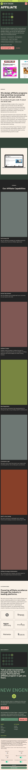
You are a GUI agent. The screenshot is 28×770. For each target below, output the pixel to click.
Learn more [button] (14, 765)
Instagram (16, 729)
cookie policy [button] (20, 743)
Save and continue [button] (14, 767)
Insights (2, 729)
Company (2, 732)
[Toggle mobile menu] (26, 3)
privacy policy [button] (9, 741)
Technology (3, 730)
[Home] (7, 3)
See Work (18, 47)
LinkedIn (15, 726)
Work (2, 726)
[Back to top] (14, 690)
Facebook (16, 727)
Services (3, 727)
